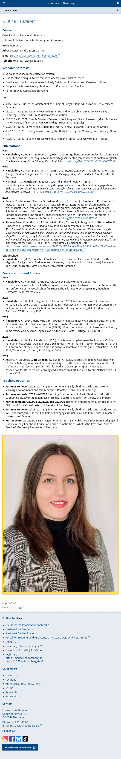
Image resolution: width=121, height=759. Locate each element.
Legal (20, 607)
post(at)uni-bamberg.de (24, 725)
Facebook (12, 739)
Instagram (5, 739)
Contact (7, 607)
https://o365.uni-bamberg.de (23, 661)
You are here (9, 10)
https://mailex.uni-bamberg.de (24, 658)
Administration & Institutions (23, 683)
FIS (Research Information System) (26, 625)
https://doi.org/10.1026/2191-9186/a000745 (86, 161)
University (12, 675)
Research (11, 692)
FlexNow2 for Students (19, 629)
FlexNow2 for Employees (20, 633)
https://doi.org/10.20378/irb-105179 (72, 218)
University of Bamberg (60, 3)
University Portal (16, 650)
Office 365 (11, 642)
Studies (10, 688)
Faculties (11, 679)
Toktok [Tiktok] (25, 739)
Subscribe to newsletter (18, 747)
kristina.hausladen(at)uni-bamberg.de (34, 55)
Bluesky (18, 739)
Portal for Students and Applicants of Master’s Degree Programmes (46, 637)
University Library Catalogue (23, 646)
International (13, 696)
